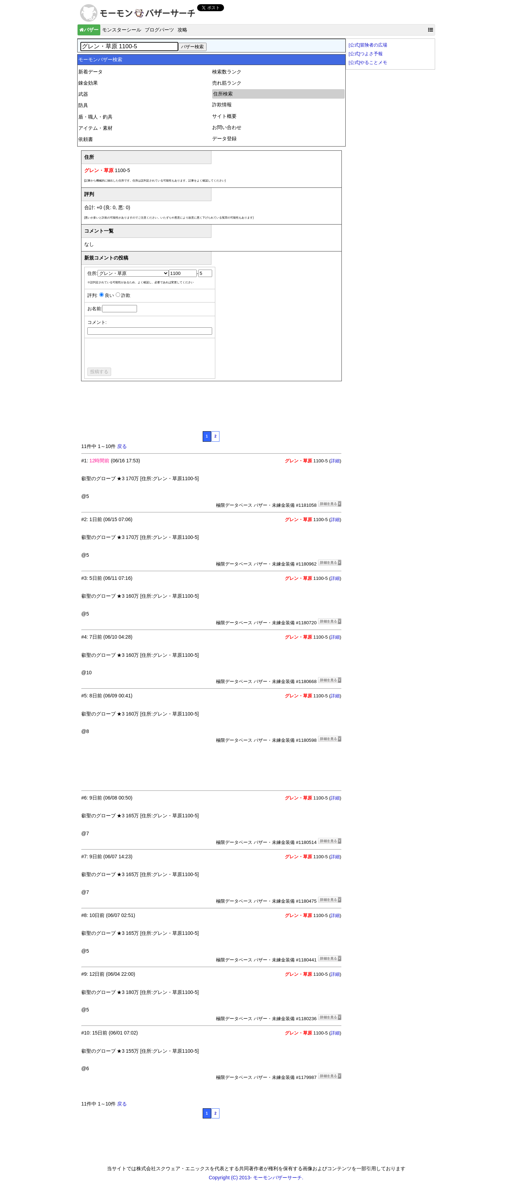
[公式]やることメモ (368, 62)
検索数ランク (226, 71)
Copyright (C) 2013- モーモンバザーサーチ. (256, 1177)
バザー (89, 30)
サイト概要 (224, 116)
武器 (83, 94)
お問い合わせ (226, 127)
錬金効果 (88, 83)
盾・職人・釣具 (95, 117)
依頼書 (85, 139)
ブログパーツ (159, 30)
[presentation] (140, 354)
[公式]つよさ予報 (366, 53)
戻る (122, 446)
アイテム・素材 (95, 128)
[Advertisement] (208, 409)
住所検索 (223, 94)
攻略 (182, 30)
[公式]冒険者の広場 (368, 45)
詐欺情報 (222, 104)
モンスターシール (121, 30)
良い (109, 295)
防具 (83, 105)
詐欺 (125, 295)
